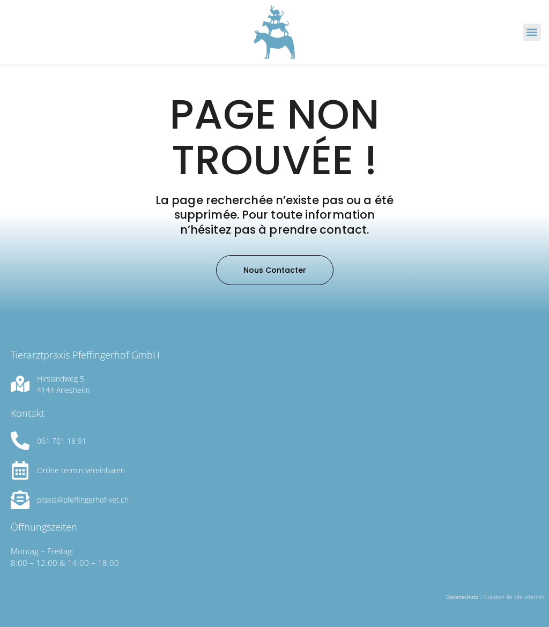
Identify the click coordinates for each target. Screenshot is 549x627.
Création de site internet (514, 596)
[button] (532, 32)
